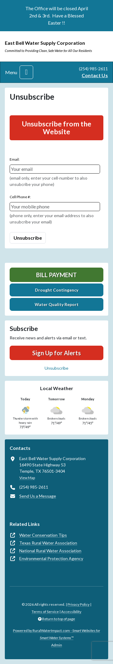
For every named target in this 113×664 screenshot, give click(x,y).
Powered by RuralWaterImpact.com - (56, 634)
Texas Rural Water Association (48, 542)
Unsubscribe (56, 368)
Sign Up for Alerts (56, 352)
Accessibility (71, 611)
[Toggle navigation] (26, 72)
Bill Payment (56, 274)
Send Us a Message (37, 496)
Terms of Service (45, 611)
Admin (56, 645)
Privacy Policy (78, 604)
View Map (27, 477)
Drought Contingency (56, 290)
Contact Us (95, 75)
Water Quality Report (57, 304)
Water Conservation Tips (43, 535)
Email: (15, 159)
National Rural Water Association (50, 550)
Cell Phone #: (20, 197)
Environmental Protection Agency (51, 558)
